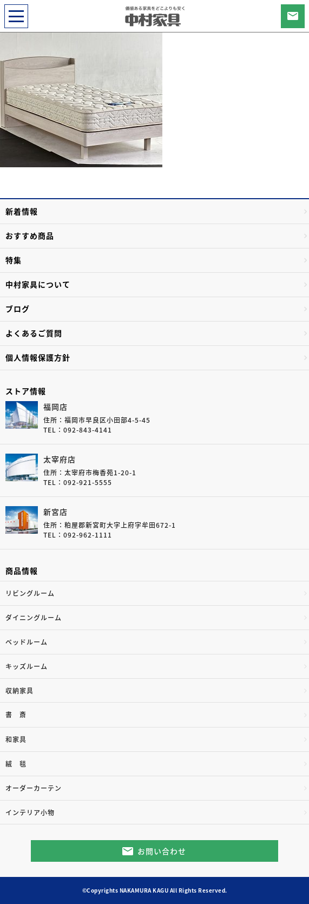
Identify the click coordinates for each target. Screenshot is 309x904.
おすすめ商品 (29, 235)
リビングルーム (30, 593)
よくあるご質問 (33, 332)
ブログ (17, 308)
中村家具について (37, 284)
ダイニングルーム (33, 618)
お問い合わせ (161, 851)
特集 (13, 259)
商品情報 (21, 570)
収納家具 (19, 691)
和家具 (16, 739)
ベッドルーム (26, 642)
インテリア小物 (30, 812)
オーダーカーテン (33, 788)
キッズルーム (26, 666)
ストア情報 (25, 390)
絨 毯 (16, 764)
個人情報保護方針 (37, 357)
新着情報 (21, 211)
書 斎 (16, 714)
